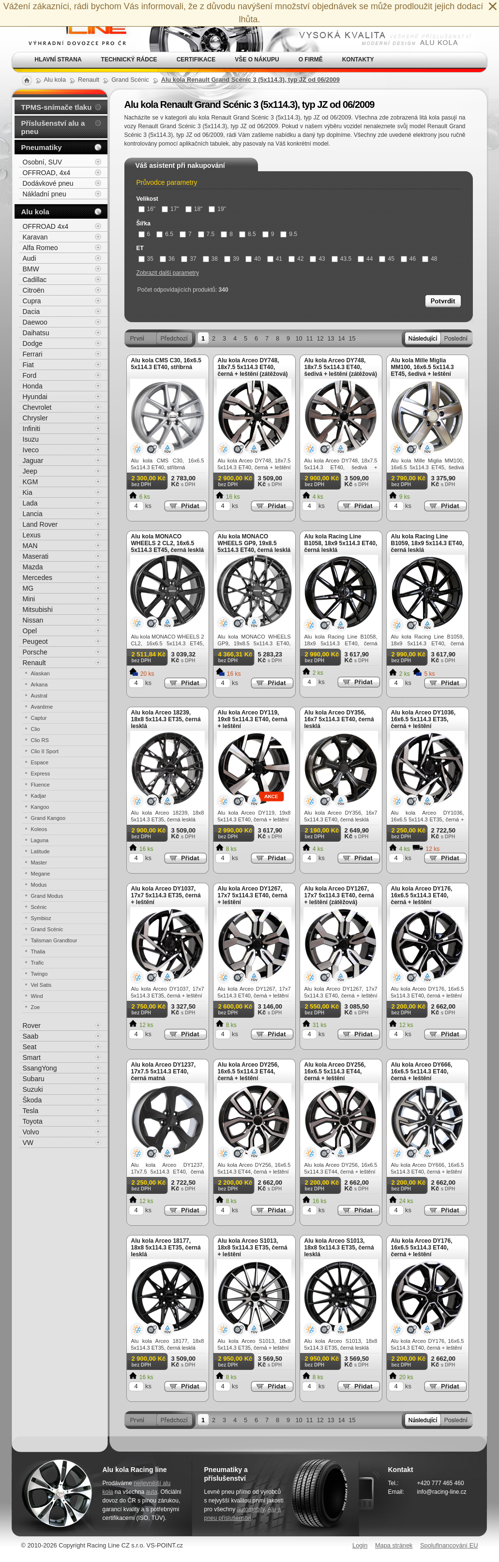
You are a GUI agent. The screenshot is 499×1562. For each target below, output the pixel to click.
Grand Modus (47, 896)
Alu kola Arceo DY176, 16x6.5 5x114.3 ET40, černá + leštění (422, 895)
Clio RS (40, 740)
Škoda (32, 1100)
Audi (29, 258)
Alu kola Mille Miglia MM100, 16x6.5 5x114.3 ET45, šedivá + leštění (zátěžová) (422, 370)
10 (298, 338)
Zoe (35, 1007)
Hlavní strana (58, 59)
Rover (32, 1025)
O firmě (311, 59)
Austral (39, 696)
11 (309, 338)
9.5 (288, 234)
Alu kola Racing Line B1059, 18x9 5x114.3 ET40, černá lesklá (427, 543)
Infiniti (32, 428)
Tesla (31, 1111)
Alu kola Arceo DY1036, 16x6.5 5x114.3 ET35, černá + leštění (423, 719)
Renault (34, 663)
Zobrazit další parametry (167, 272)
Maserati (36, 556)
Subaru (34, 1079)
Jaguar (33, 460)
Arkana (39, 684)
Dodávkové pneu (48, 183)
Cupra (32, 301)
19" (217, 209)
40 (252, 258)
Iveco (31, 450)
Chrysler (35, 418)
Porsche (35, 652)
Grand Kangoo (48, 818)
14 (341, 338)
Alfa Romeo (40, 248)
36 (167, 258)
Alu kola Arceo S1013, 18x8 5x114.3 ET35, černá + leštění (252, 1247)
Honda (33, 386)
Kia (27, 492)
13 (330, 338)
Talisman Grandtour (54, 940)
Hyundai (35, 397)
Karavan (35, 237)
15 (351, 338)
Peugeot (35, 641)
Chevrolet (37, 407)
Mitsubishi (38, 609)
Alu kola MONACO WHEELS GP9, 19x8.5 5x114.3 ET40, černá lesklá (254, 543)
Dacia (31, 311)
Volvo (31, 1132)
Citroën (34, 290)
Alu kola (35, 212)
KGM (30, 482)
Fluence (40, 785)
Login (359, 1545)
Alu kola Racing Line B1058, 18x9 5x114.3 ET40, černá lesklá (341, 543)
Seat (30, 1047)
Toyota (33, 1121)
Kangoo (40, 807)
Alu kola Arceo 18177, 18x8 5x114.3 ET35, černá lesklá (166, 1247)
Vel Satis (41, 985)
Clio (35, 729)
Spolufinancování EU (449, 1545)
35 (145, 258)
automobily (251, 1509)
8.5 (247, 234)
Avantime (42, 707)
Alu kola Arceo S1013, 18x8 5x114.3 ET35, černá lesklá (339, 1247)
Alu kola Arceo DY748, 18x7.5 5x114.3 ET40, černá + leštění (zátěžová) (253, 367)
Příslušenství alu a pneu (53, 127)
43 (317, 258)
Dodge (33, 343)
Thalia (38, 951)
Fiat (28, 365)
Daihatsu (36, 333)
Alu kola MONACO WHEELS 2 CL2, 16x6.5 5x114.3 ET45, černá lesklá (167, 543)
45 (386, 258)
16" (147, 209)
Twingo (39, 974)
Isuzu (31, 439)
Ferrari (33, 354)
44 (365, 258)
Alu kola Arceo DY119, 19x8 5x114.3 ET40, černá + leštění (252, 719)
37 (188, 258)
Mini (29, 599)
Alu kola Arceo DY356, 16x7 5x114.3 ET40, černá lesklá (339, 719)
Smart (32, 1057)
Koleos (39, 829)
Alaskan (40, 673)
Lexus (32, 535)
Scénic (39, 907)
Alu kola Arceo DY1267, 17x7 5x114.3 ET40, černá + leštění (252, 895)
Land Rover (40, 524)
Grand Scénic (47, 929)
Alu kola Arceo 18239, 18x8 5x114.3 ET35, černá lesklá (166, 719)
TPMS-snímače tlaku (56, 107)
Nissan (33, 620)
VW (28, 1142)
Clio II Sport (45, 751)
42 (295, 258)
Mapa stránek (394, 1545)
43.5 (341, 258)
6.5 (164, 234)
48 (429, 258)
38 (210, 258)
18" (194, 209)
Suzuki (33, 1089)
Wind (37, 996)
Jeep (30, 471)
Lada (30, 503)
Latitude (40, 851)
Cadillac (35, 279)
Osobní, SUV (42, 162)
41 (274, 258)
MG (28, 588)
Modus (39, 885)
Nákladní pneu (44, 194)
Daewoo (35, 322)
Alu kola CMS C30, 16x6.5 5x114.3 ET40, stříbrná (166, 364)
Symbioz (41, 918)
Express (40, 773)
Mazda (33, 567)
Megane (40, 874)
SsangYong (40, 1068)
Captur (39, 718)
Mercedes (37, 577)
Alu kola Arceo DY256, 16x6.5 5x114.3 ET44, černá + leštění (248, 1071)
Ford (30, 375)
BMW (31, 269)
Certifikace (196, 59)
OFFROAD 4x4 (46, 226)
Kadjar (38, 796)
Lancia (33, 514)
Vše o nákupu (257, 59)
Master (39, 862)
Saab (31, 1036)
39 (231, 258)
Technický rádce (129, 59)
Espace (40, 762)
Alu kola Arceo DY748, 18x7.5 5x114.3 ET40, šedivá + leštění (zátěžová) (340, 367)
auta (151, 1491)
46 (408, 258)
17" (170, 209)
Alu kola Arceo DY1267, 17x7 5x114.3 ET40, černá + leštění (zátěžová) (339, 895)
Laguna (40, 840)
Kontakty (358, 59)
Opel (30, 631)
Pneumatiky (41, 147)
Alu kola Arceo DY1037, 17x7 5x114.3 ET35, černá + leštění (166, 895)
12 (320, 338)
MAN (30, 546)
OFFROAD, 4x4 (47, 173)
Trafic (37, 963)
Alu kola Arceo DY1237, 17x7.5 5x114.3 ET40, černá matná (163, 1071)
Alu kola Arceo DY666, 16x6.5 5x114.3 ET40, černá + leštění (422, 1071)
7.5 (206, 234)
